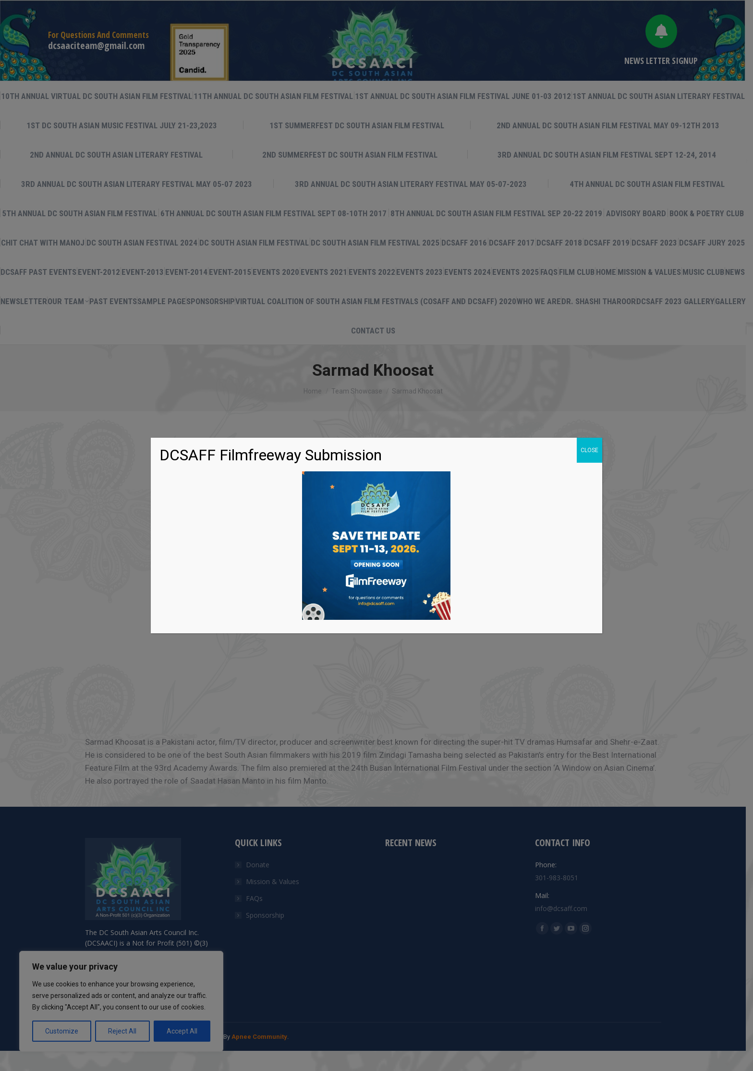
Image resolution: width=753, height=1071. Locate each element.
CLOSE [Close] (589, 450)
